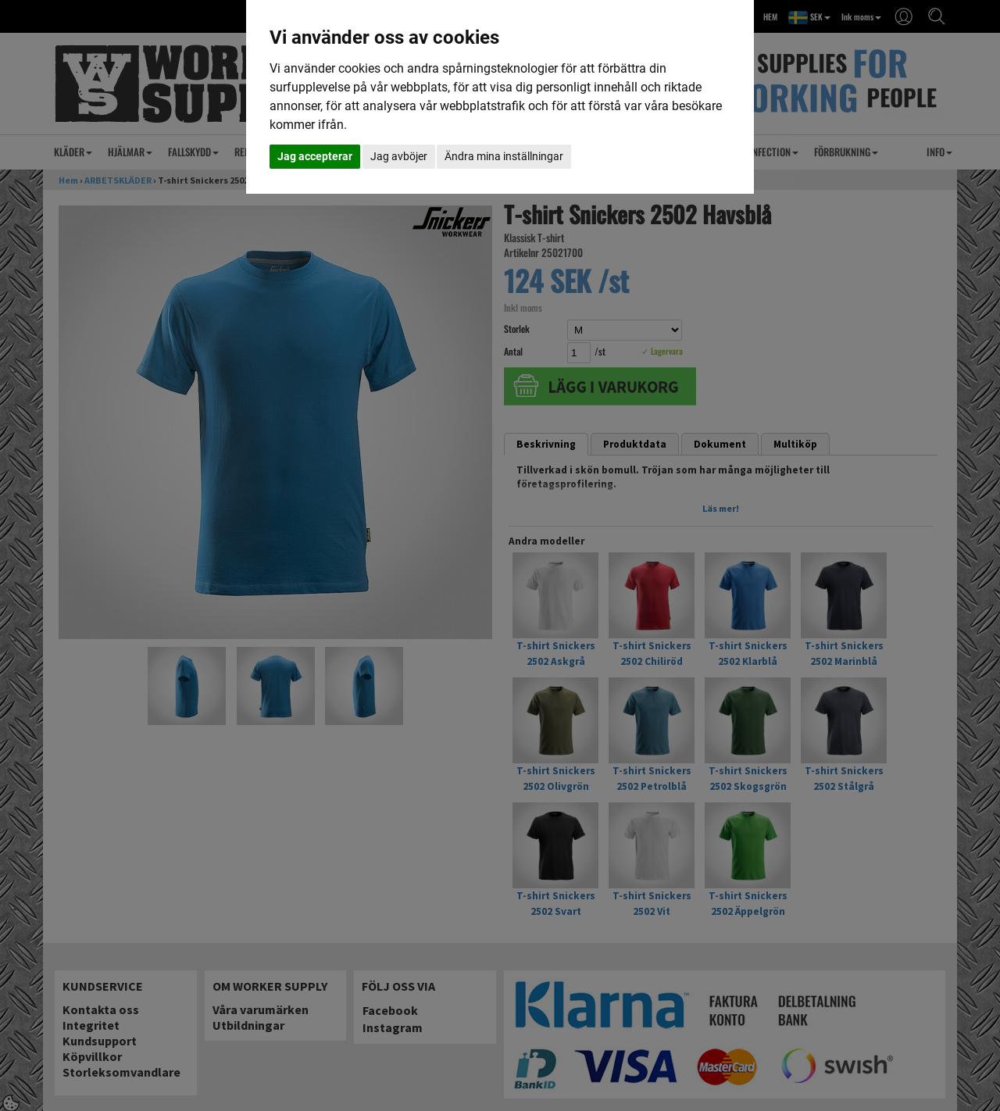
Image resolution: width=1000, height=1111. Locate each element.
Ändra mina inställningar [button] (504, 156)
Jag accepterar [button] (314, 156)
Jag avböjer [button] (398, 156)
